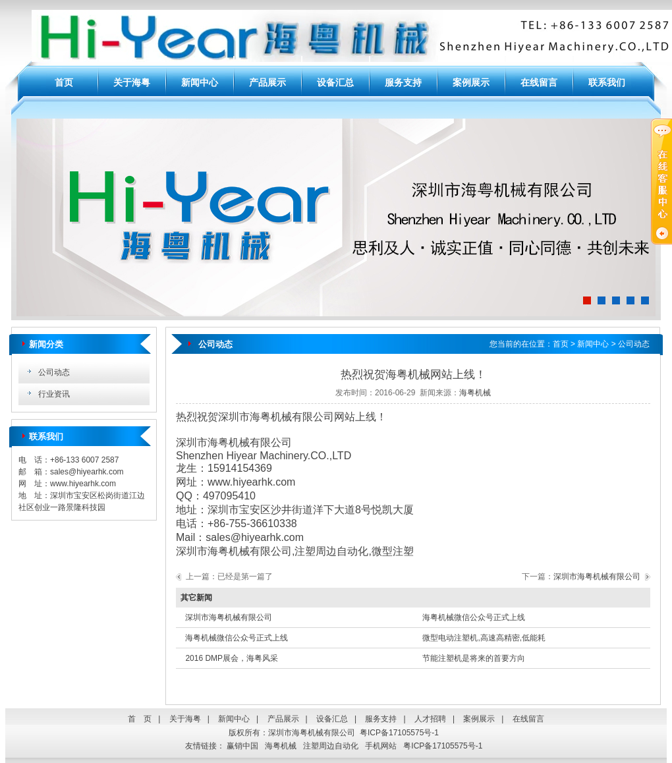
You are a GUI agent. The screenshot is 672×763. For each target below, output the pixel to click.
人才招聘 (430, 718)
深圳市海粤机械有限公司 (234, 551)
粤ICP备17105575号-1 (399, 732)
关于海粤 (131, 82)
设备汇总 (335, 82)
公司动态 (54, 372)
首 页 (140, 718)
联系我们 (606, 82)
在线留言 (538, 82)
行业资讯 (54, 394)
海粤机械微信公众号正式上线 (473, 617)
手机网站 (381, 745)
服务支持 (403, 82)
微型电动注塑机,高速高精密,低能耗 (484, 637)
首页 (64, 82)
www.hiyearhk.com (83, 483)
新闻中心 (199, 82)
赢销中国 (242, 745)
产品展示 (267, 82)
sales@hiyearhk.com (87, 471)
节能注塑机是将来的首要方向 (473, 658)
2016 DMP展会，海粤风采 (231, 658)
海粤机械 (475, 392)
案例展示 (471, 82)
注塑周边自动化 (331, 551)
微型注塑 (393, 551)
